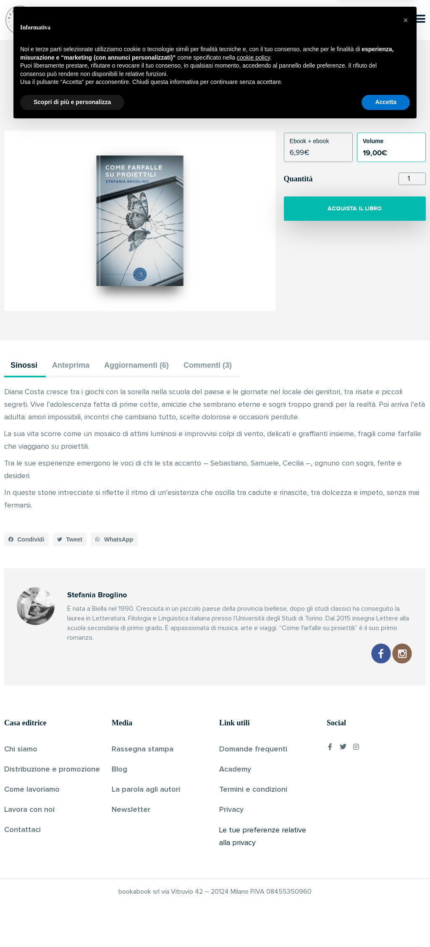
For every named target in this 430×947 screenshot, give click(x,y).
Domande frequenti (253, 749)
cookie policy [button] (253, 879)
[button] (26, 539)
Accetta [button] (385, 924)
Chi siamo (20, 749)
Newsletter (131, 810)
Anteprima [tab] (70, 365)
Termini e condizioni (253, 789)
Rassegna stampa (142, 749)
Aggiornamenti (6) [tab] (136, 365)
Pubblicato (244, 108)
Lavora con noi (29, 810)
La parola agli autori (146, 789)
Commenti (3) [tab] (208, 365)
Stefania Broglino (200, 108)
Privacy (231, 810)
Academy (235, 769)
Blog (119, 769)
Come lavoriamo (32, 789)
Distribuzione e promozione (52, 769)
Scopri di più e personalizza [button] (72, 924)
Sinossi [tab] (23, 365)
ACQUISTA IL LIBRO (355, 208)
